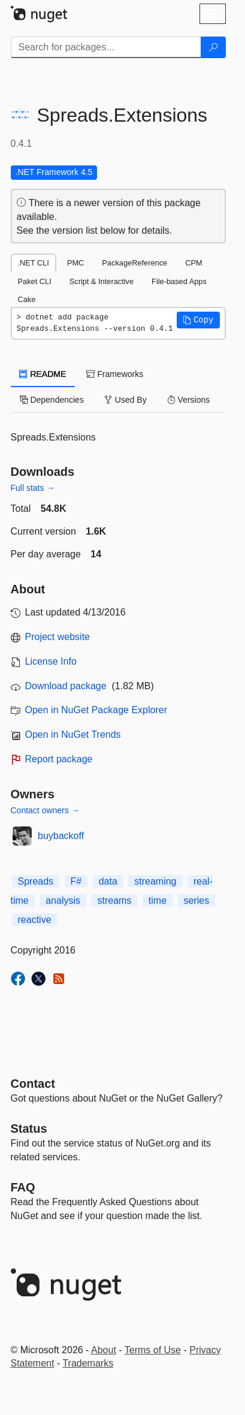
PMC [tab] (75, 262)
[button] (198, 320)
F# (76, 881)
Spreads (36, 881)
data (108, 881)
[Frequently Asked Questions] (23, 1187)
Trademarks (87, 1363)
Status (29, 1128)
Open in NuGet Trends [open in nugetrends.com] (73, 734)
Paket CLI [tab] (35, 281)
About (103, 1350)
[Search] (213, 47)
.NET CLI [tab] (33, 262)
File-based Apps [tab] (179, 281)
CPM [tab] (193, 262)
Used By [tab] (125, 400)
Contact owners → (45, 810)
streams (114, 900)
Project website (57, 637)
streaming (155, 881)
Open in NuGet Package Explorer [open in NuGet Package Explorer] (96, 710)
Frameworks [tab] (114, 374)
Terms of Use (153, 1350)
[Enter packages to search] (106, 47)
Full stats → (33, 488)
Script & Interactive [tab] (101, 281)
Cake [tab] (27, 299)
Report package (59, 759)
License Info (51, 661)
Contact (33, 1083)
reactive (35, 920)
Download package (66, 686)
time (158, 900)
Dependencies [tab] (52, 400)
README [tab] (43, 374)
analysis (63, 900)
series (197, 900)
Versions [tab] (188, 400)
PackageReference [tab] (134, 262)
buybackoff (61, 836)
